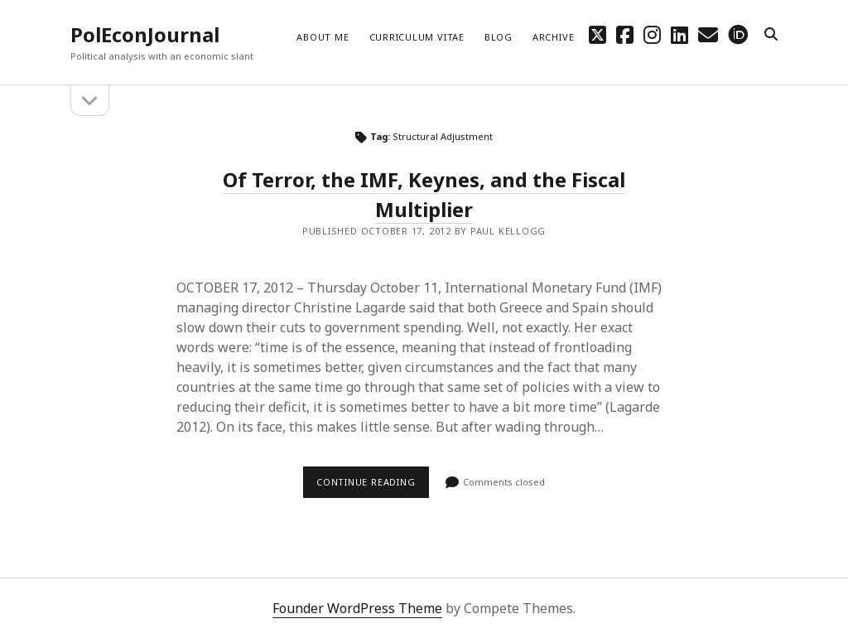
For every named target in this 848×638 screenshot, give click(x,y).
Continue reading (372, 486)
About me (322, 37)
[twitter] (597, 34)
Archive (553, 37)
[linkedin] (679, 34)
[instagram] (652, 34)
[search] (771, 35)
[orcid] (738, 34)
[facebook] (625, 34)
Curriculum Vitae (417, 37)
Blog (498, 37)
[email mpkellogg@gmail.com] (708, 34)
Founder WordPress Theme (357, 608)
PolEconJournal (144, 34)
